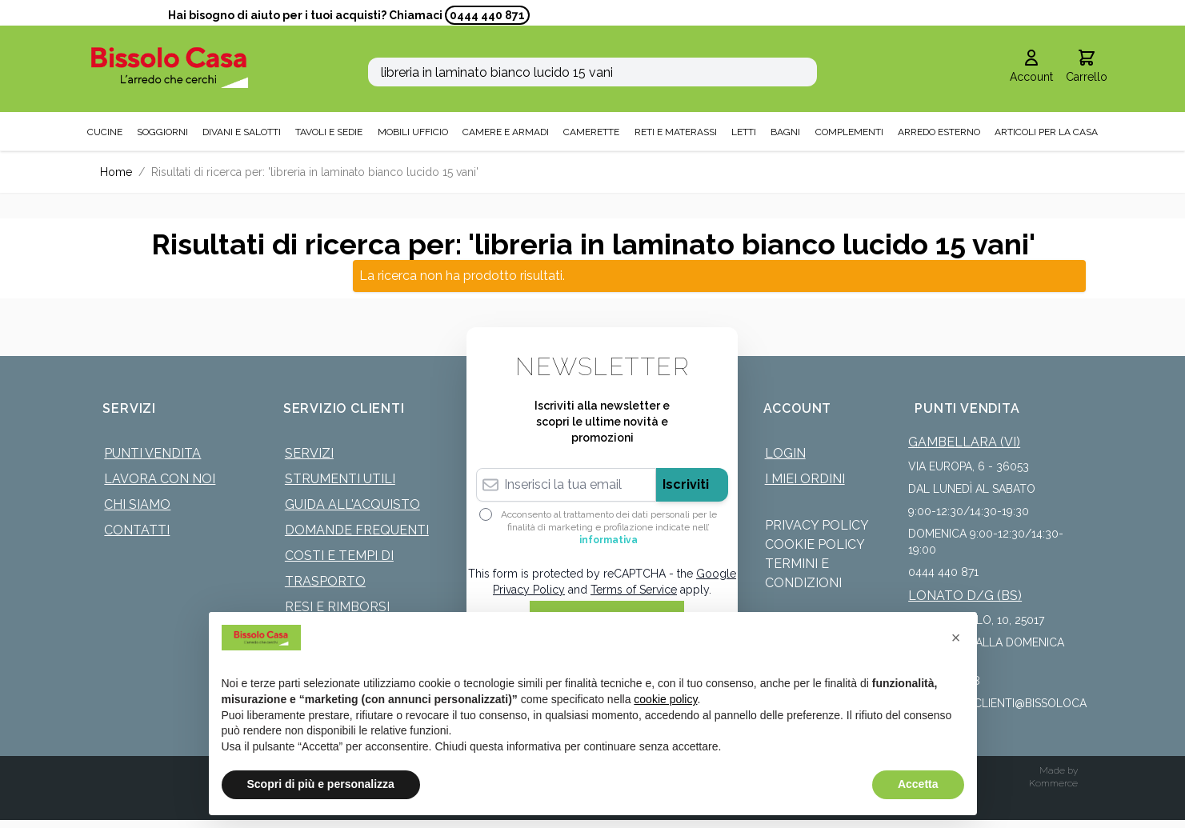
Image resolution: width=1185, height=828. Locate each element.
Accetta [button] (918, 784)
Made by (1058, 770)
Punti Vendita (152, 453)
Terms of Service (633, 589)
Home (116, 172)
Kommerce (1053, 783)
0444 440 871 (487, 15)
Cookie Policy (815, 544)
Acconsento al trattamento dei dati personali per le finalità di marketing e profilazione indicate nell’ (609, 527)
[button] (956, 637)
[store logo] (169, 68)
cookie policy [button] (665, 699)
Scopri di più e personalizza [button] (320, 784)
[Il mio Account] (1031, 67)
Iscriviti (686, 484)
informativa (608, 540)
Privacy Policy (817, 525)
